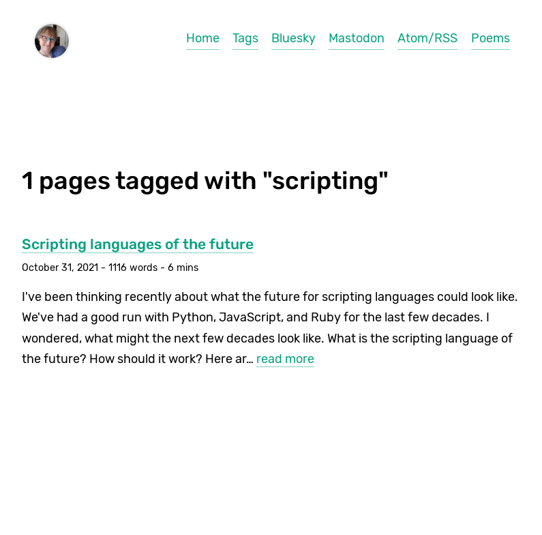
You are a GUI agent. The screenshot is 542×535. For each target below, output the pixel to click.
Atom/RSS (427, 38)
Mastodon (357, 38)
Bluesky (293, 38)
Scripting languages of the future (138, 243)
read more (285, 358)
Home (203, 38)
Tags (245, 38)
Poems (490, 38)
